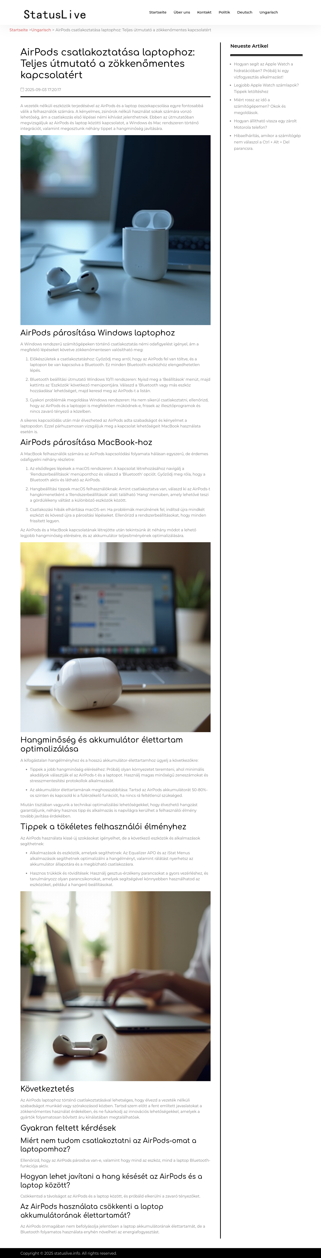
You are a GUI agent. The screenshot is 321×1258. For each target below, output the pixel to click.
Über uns (182, 12)
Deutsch (244, 12)
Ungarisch (269, 12)
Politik (224, 12)
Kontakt (204, 12)
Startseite (157, 12)
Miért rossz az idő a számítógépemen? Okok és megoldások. (260, 106)
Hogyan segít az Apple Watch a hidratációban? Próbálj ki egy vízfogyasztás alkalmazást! (263, 70)
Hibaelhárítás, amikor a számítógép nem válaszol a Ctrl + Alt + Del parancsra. (267, 142)
